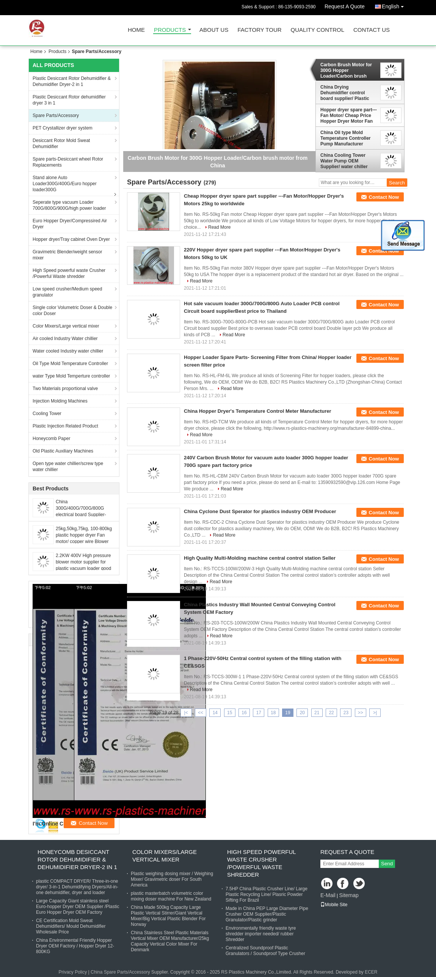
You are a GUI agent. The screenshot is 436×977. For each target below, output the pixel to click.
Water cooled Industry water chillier (68, 351)
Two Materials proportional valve (65, 388)
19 (287, 712)
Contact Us (371, 30)
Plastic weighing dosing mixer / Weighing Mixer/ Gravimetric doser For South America (172, 879)
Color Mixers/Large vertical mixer (66, 326)
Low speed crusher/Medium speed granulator (67, 292)
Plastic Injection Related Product (65, 426)
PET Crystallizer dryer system (63, 128)
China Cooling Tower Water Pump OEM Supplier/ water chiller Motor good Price (344, 161)
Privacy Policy (72, 972)
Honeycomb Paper (51, 438)
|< (186, 712)
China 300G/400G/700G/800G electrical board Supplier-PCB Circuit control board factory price (81, 514)
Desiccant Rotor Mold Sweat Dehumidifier (61, 143)
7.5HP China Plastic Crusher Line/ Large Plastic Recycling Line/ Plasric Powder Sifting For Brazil (266, 894)
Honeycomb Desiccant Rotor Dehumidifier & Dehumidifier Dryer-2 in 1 (77, 859)
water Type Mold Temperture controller (71, 376)
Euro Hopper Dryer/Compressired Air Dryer (70, 223)
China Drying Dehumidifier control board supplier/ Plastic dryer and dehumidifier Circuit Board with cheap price (347, 92)
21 (316, 712)
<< (200, 712)
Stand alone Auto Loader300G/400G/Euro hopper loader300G (65, 183)
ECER (371, 972)
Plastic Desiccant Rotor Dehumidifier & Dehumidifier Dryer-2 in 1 (72, 81)
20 (302, 712)
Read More (219, 227)
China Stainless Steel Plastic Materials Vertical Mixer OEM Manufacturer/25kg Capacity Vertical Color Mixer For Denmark (170, 941)
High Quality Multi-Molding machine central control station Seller (260, 558)
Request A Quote (345, 6)
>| (375, 712)
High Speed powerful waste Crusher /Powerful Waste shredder (69, 273)
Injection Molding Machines (60, 401)
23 (345, 712)
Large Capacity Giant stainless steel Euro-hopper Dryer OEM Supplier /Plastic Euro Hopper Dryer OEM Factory (77, 906)
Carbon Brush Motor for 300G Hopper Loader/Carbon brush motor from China (346, 70)
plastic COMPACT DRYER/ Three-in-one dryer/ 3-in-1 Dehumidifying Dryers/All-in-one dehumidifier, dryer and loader (77, 887)
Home (136, 30)
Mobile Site (333, 904)
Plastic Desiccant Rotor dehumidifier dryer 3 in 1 (69, 100)
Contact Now (384, 197)
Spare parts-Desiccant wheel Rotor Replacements (68, 162)
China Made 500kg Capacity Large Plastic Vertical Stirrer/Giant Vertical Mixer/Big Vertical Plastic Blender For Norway (168, 916)
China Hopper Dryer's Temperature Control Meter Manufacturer (257, 411)
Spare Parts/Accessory (56, 115)
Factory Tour (259, 30)
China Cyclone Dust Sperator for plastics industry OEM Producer (260, 511)
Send (387, 863)
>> (360, 712)
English (395, 5)
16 (244, 712)
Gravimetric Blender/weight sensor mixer (67, 255)
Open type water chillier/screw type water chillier (68, 466)
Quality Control (317, 30)
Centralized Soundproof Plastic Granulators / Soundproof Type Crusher (265, 950)
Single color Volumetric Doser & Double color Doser (72, 310)
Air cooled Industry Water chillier (65, 338)
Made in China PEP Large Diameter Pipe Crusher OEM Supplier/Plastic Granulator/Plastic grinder (267, 914)
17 (258, 712)
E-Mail (328, 895)
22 (331, 712)
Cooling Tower (47, 413)
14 (215, 712)
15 (229, 712)
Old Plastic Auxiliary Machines (63, 451)
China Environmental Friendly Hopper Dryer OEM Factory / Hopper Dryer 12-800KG (75, 946)
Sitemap (348, 895)
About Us (213, 30)
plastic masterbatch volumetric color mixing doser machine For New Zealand (171, 896)
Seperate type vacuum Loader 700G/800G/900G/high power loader (69, 205)
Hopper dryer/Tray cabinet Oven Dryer (71, 239)
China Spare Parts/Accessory (120, 972)
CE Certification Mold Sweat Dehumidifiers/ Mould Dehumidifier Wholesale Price (70, 926)
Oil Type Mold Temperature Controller (70, 363)
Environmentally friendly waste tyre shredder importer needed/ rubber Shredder (261, 933)
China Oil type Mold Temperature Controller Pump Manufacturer (345, 138)
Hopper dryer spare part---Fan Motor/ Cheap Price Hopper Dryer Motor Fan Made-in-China (348, 115)
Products (170, 30)
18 (273, 712)
